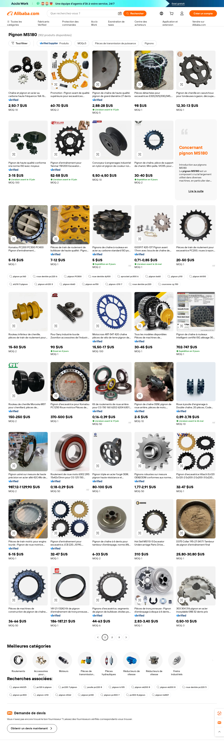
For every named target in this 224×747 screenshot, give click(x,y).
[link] (219, 713)
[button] (120, 13)
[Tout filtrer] (19, 43)
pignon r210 (41, 695)
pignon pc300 (18, 695)
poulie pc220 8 (93, 687)
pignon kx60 (153, 276)
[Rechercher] (134, 13)
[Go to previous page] (98, 637)
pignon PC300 (73, 276)
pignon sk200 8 (140, 687)
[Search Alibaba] (83, 13)
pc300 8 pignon (135, 695)
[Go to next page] (126, 637)
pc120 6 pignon (42, 687)
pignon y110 (174, 276)
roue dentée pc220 (140, 284)
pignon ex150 (90, 284)
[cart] (172, 14)
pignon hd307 (160, 695)
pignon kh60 (67, 284)
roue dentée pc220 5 (194, 687)
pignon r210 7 (113, 284)
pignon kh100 (197, 276)
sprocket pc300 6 (127, 276)
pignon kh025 (17, 687)
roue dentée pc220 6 (45, 276)
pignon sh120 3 (43, 284)
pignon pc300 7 (110, 695)
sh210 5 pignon (18, 284)
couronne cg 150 (168, 284)
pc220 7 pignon (67, 687)
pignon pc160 (17, 276)
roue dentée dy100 (99, 276)
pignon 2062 (63, 695)
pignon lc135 (117, 687)
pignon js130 (86, 695)
